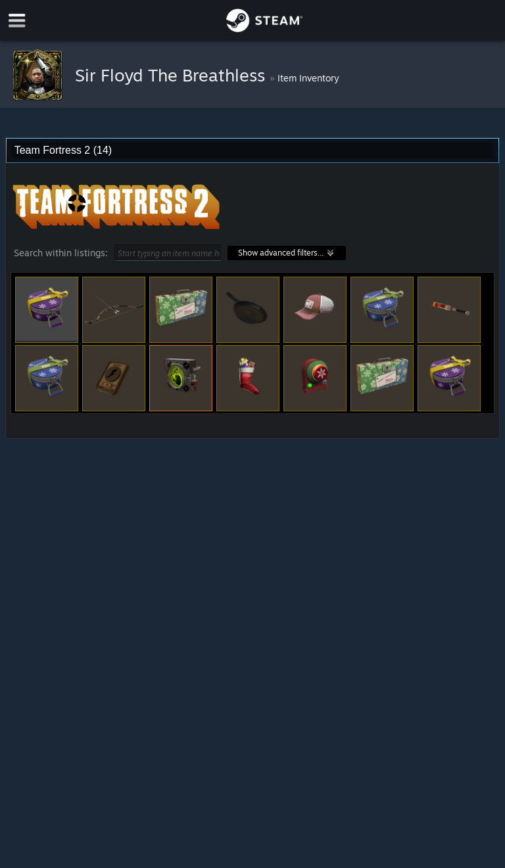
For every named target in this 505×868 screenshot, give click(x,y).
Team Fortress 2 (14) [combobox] (63, 150)
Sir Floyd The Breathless (172, 74)
